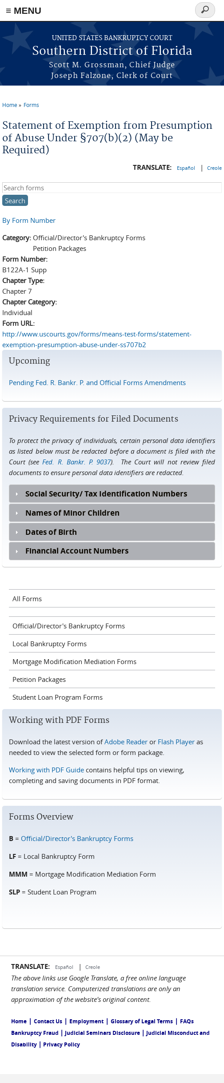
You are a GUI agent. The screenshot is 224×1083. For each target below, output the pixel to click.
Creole (214, 167)
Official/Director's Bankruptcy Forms (68, 625)
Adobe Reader (126, 741)
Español (186, 167)
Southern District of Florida (112, 51)
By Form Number (29, 220)
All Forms (27, 598)
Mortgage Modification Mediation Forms (74, 661)
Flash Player (176, 741)
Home (9, 104)
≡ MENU (23, 10)
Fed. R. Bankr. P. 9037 (76, 461)
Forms (31, 104)
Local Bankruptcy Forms (49, 643)
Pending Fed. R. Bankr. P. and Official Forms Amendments (97, 382)
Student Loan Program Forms (57, 697)
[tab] (112, 493)
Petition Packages (39, 679)
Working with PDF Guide (47, 769)
